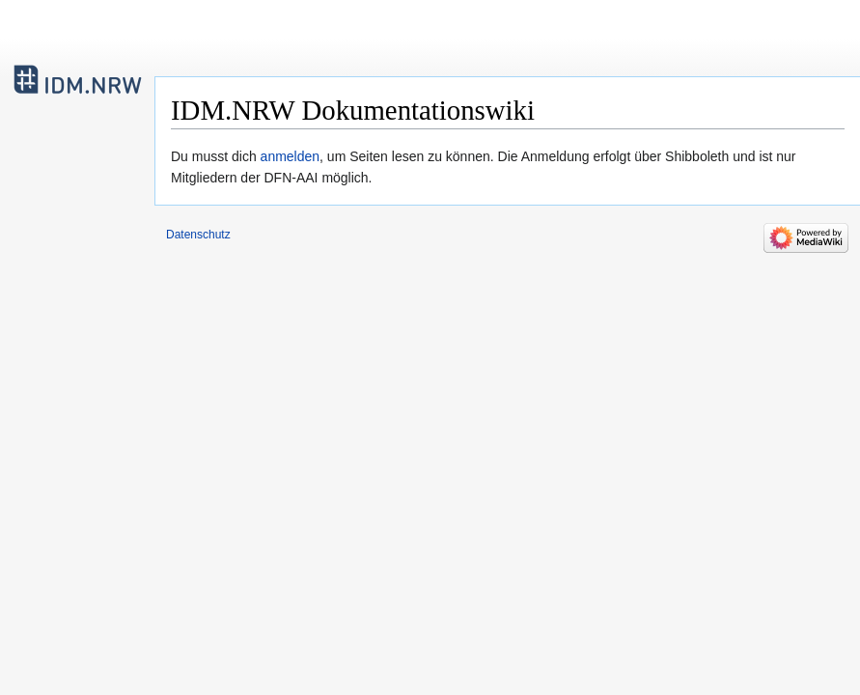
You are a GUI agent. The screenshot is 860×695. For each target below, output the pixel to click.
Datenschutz (198, 234)
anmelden (290, 156)
